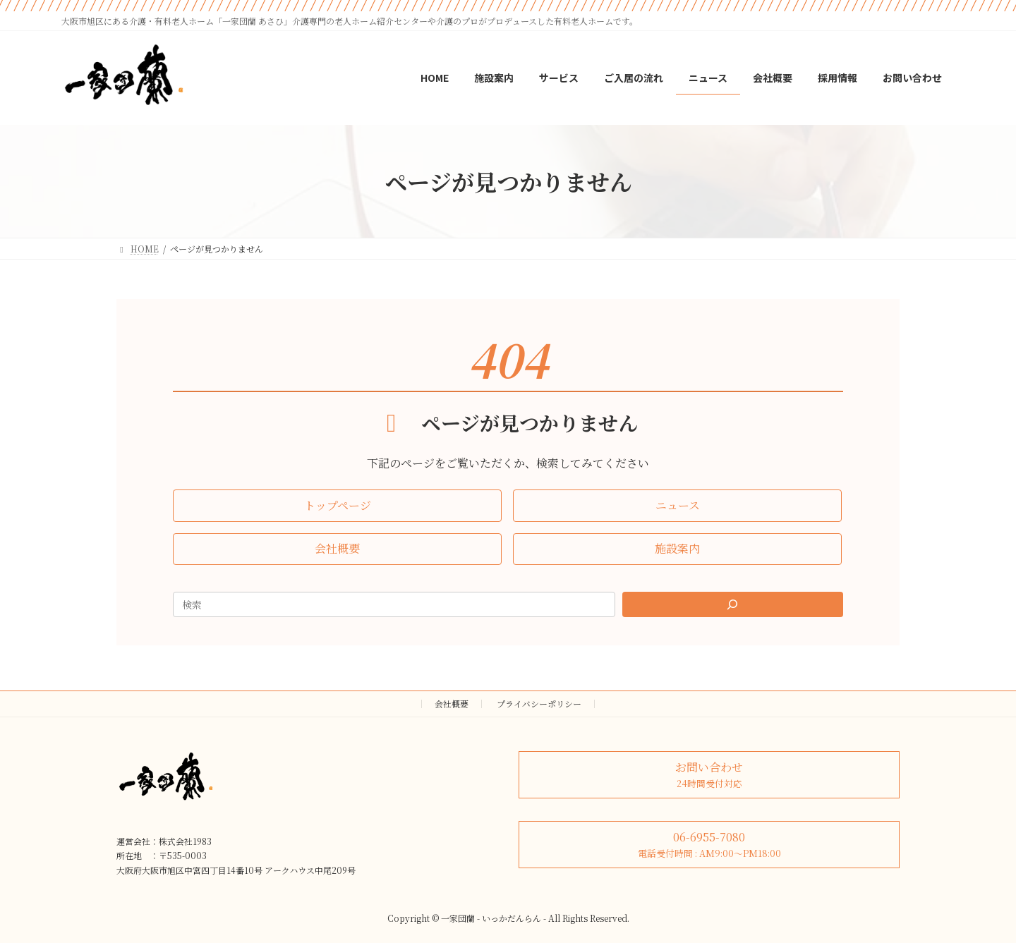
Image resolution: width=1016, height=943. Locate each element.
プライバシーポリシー (539, 704)
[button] (337, 505)
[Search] (733, 604)
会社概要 (451, 704)
